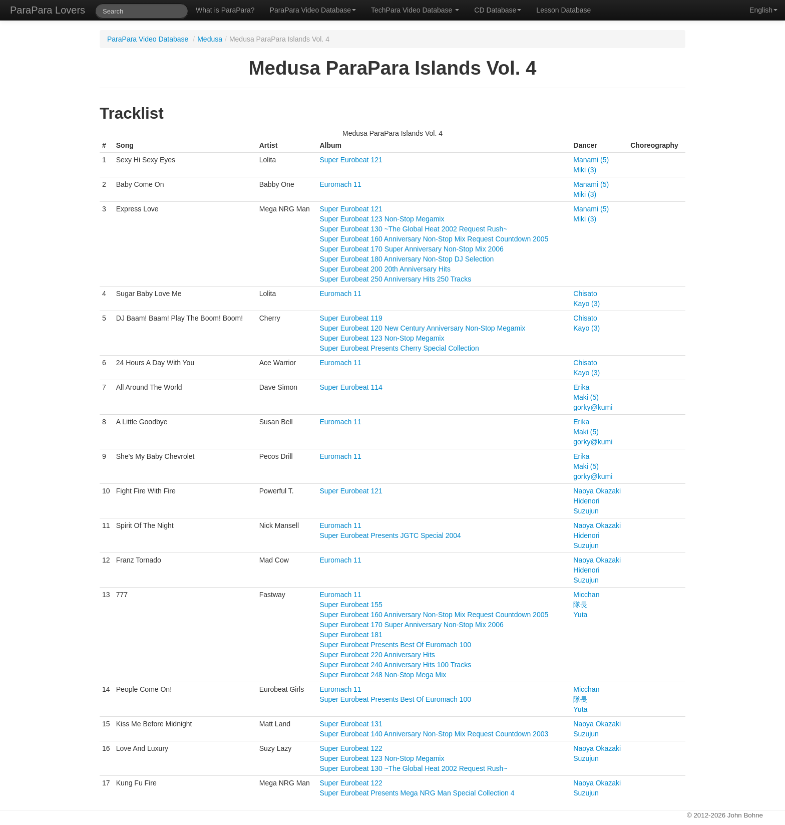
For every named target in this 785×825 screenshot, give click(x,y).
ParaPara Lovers (47, 10)
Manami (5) (591, 160)
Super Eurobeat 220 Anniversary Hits (377, 655)
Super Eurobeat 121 (350, 160)
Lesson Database (563, 10)
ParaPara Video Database (313, 10)
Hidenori (586, 501)
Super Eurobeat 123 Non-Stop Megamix (381, 219)
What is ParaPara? (225, 10)
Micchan (586, 595)
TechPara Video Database (415, 10)
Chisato (585, 294)
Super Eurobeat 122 (350, 748)
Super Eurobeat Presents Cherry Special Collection (399, 348)
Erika (581, 387)
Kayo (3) (586, 304)
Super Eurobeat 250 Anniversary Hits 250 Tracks (395, 279)
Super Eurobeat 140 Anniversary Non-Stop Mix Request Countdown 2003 (433, 734)
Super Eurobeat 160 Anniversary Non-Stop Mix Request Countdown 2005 (433, 239)
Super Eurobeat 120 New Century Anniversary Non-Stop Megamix (422, 328)
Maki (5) (586, 397)
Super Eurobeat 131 (350, 724)
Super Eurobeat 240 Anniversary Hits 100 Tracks (395, 665)
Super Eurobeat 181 (350, 635)
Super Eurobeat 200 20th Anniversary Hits (385, 269)
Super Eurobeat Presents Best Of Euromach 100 (395, 645)
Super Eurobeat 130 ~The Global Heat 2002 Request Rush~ (413, 229)
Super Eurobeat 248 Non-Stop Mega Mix (382, 675)
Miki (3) (584, 170)
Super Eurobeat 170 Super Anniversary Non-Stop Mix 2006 (411, 249)
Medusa (209, 39)
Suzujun (586, 511)
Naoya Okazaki (597, 491)
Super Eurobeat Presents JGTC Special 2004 (390, 535)
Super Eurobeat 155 (350, 605)
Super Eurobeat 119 (350, 318)
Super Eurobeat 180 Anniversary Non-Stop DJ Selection (406, 259)
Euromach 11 (340, 184)
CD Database (497, 10)
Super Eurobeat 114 (350, 387)
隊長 (580, 605)
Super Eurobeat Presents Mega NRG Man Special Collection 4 (416, 793)
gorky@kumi (592, 407)
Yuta (580, 615)
